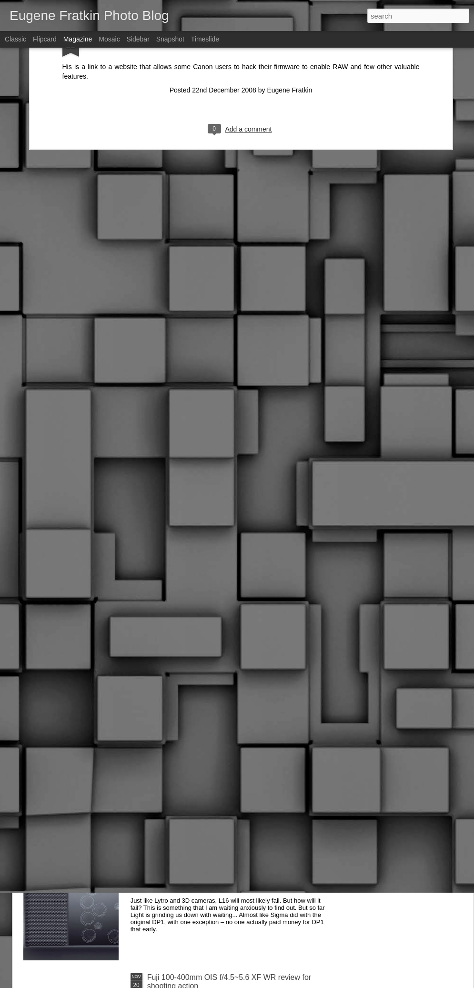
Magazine (77, 39)
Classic (15, 39)
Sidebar (138, 39)
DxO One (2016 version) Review (202, 761)
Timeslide (205, 39)
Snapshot (170, 39)
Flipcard (45, 39)
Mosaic (109, 39)
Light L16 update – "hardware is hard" (211, 869)
